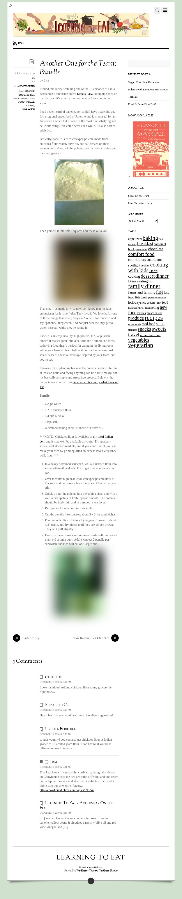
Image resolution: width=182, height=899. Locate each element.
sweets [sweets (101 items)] (159, 329)
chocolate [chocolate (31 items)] (155, 249)
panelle (30, 102)
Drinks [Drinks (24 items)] (133, 281)
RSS (21, 43)
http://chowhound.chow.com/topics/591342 (67, 790)
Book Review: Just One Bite (95, 638)
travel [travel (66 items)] (133, 334)
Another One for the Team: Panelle (78, 68)
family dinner (21, 98)
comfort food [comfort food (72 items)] (141, 254)
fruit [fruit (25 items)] (144, 297)
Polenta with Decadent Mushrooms (148, 89)
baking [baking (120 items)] (150, 238)
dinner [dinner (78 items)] (162, 276)
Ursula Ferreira (60, 729)
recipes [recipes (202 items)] (154, 317)
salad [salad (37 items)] (160, 323)
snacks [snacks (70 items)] (144, 329)
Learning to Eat (90, 867)
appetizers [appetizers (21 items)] (135, 238)
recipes (30, 105)
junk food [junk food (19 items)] (161, 302)
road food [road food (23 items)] (148, 324)
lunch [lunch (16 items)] (141, 307)
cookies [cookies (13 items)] (145, 265)
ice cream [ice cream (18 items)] (148, 302)
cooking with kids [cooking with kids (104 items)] (148, 267)
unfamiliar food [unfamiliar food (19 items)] (150, 335)
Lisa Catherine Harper (140, 203)
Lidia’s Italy (84, 93)
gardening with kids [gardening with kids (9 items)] (157, 297)
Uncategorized (26, 86)
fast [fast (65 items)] (159, 292)
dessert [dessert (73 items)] (148, 276)
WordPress (81, 871)
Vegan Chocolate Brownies (143, 82)
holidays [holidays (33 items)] (135, 302)
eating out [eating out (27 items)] (146, 281)
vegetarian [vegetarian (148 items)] (140, 345)
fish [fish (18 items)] (137, 297)
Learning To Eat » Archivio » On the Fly (76, 805)
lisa (32, 82)
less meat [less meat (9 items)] (132, 308)
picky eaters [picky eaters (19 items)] (154, 313)
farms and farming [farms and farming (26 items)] (141, 292)
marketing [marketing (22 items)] (152, 307)
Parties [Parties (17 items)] (141, 313)
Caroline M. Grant (138, 195)
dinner (30, 95)
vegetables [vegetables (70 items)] (138, 340)
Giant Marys (26, 638)
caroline (53, 677)
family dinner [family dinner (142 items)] (144, 286)
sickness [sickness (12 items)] (132, 329)
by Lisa (44, 80)
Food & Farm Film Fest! (142, 104)
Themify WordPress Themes (103, 871)
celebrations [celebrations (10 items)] (141, 249)
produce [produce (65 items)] (136, 318)
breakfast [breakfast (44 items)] (145, 243)
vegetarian (28, 109)
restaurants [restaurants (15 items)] (134, 324)
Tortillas (133, 96)
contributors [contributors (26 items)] (137, 260)
